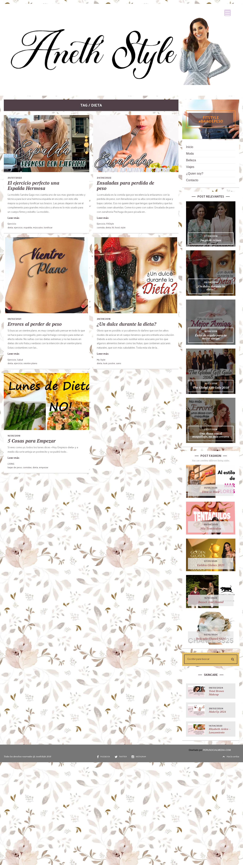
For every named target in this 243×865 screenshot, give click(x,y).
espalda (28, 227)
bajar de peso (15, 467)
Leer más (13, 217)
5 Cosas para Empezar (32, 441)
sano (118, 363)
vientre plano (30, 363)
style (123, 227)
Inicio (189, 147)
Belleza (191, 160)
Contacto (192, 180)
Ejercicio (12, 223)
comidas (27, 467)
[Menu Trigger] (227, 12)
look (105, 363)
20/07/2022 (15, 177)
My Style (101, 359)
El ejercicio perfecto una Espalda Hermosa (33, 185)
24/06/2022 (104, 177)
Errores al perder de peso (35, 324)
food (117, 227)
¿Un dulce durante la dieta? (126, 324)
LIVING (11, 464)
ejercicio (18, 227)
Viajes (190, 166)
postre (111, 363)
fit (113, 227)
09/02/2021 (14, 319)
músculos (38, 227)
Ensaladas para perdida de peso (125, 185)
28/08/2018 (103, 319)
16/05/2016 (14, 435)
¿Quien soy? (194, 173)
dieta (10, 227)
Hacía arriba (230, 756)
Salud (20, 359)
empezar (43, 467)
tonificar (48, 227)
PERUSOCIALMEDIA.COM (217, 750)
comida (101, 227)
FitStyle (110, 223)
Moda (190, 153)
